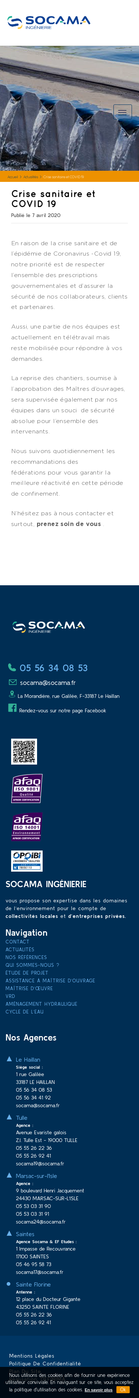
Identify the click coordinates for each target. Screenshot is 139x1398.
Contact (18, 942)
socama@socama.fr (42, 682)
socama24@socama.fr (41, 1222)
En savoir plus (98, 1390)
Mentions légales (31, 1356)
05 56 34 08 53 (48, 668)
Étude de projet (27, 973)
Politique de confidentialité (45, 1364)
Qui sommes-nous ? (32, 965)
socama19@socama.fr (40, 1163)
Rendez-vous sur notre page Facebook (57, 710)
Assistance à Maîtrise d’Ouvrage (50, 980)
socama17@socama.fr (39, 1272)
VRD (10, 996)
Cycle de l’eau (25, 1012)
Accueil (12, 177)
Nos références (26, 957)
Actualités (30, 177)
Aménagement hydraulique (41, 1004)
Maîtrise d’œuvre (29, 988)
